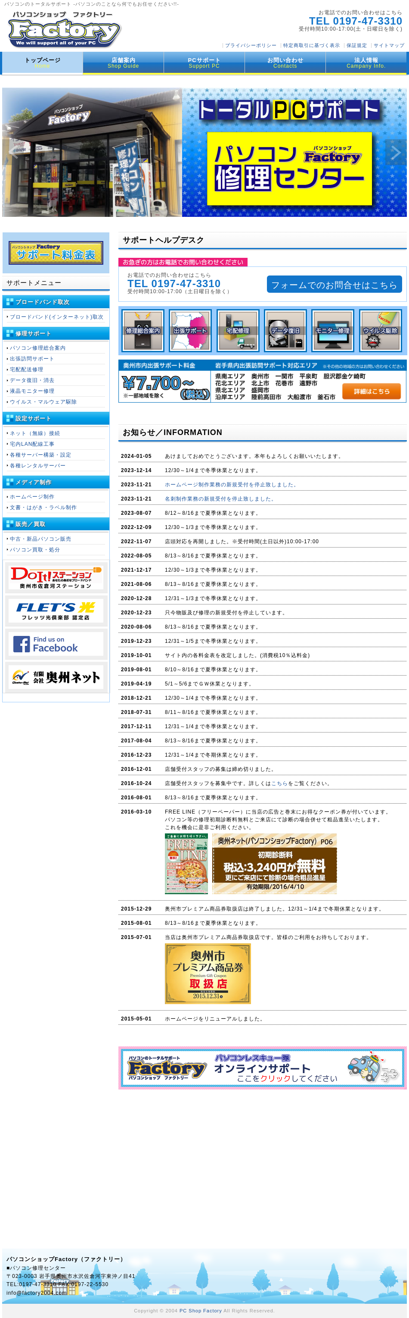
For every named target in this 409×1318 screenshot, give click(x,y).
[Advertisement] (262, 1154)
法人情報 (366, 63)
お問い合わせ (285, 63)
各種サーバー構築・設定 (40, 455)
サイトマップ (389, 45)
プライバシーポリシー (251, 45)
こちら (279, 783)
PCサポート (204, 63)
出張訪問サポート (32, 359)
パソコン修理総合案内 (38, 348)
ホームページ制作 (32, 497)
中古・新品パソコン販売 (40, 539)
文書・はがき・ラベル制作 (43, 507)
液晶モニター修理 (32, 391)
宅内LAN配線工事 (32, 444)
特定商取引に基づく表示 (311, 45)
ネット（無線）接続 (35, 433)
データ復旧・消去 (32, 380)
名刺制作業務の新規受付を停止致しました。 (221, 499)
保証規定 (357, 45)
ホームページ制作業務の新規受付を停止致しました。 (232, 485)
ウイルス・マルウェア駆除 (43, 402)
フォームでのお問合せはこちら (334, 285)
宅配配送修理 (26, 369)
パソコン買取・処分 (35, 550)
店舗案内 (123, 63)
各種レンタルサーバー (38, 466)
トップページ (43, 63)
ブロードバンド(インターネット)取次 (57, 317)
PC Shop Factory (201, 1310)
